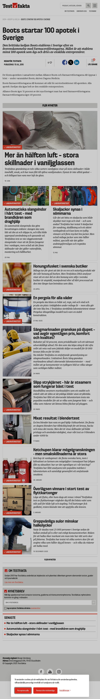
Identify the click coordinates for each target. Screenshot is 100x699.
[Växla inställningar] (65, 690)
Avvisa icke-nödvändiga (45, 690)
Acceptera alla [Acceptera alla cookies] (23, 690)
